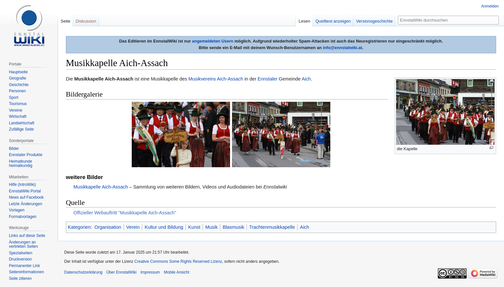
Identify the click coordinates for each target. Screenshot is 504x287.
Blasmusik (233, 227)
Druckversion (20, 259)
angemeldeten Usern (212, 41)
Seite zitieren (20, 278)
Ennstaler (268, 78)
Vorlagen (16, 210)
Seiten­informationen (26, 272)
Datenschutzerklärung (83, 272)
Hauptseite (18, 72)
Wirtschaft (17, 116)
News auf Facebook (26, 197)
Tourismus (18, 103)
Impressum (150, 272)
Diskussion (86, 21)
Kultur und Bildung (164, 227)
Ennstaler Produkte (25, 154)
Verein (133, 227)
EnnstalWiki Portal (25, 191)
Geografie (17, 78)
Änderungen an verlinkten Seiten (23, 244)
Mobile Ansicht (176, 272)
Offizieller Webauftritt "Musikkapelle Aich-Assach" (124, 212)
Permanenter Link (24, 265)
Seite (65, 21)
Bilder (14, 148)
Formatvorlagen (22, 216)
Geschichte (19, 84)
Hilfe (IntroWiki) (22, 184)
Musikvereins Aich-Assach (215, 78)
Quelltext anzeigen (333, 21)
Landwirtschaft (21, 123)
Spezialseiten (20, 253)
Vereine (15, 110)
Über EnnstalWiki (122, 272)
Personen (17, 91)
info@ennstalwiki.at (342, 47)
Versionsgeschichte (374, 21)
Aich (306, 78)
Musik (211, 227)
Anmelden (490, 6)
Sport (13, 97)
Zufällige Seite (21, 129)
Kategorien (79, 227)
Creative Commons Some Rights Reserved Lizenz (178, 261)
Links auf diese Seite (27, 235)
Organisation (107, 227)
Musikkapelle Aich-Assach (100, 186)
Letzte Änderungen (25, 204)
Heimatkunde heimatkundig (20, 163)
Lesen (304, 21)
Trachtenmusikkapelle (272, 227)
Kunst (194, 227)
